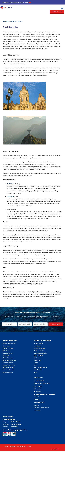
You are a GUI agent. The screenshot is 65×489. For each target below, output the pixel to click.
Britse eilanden (38, 355)
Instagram (38, 389)
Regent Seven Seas (9, 365)
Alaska (36, 363)
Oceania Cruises (8, 363)
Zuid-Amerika (38, 370)
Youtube (38, 391)
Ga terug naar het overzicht (13, 21)
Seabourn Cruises (8, 367)
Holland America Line (9, 344)
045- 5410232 (39, 381)
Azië (35, 365)
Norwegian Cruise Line (9, 360)
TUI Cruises (6, 355)
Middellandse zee (39, 348)
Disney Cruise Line (8, 358)
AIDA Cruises (6, 346)
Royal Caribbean (8, 353)
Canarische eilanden (40, 353)
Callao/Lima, (10, 196)
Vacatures (37, 410)
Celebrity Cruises (8, 348)
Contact (36, 405)
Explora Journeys (8, 372)
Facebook (38, 386)
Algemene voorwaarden (41, 408)
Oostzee (36, 358)
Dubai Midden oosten (40, 367)
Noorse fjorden (38, 344)
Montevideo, (10, 184)
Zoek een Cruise (57, 11)
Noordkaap (37, 346)
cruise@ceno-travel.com (41, 383)
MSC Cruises (6, 351)
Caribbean (37, 360)
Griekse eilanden (39, 351)
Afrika (35, 372)
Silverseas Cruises (8, 370)
